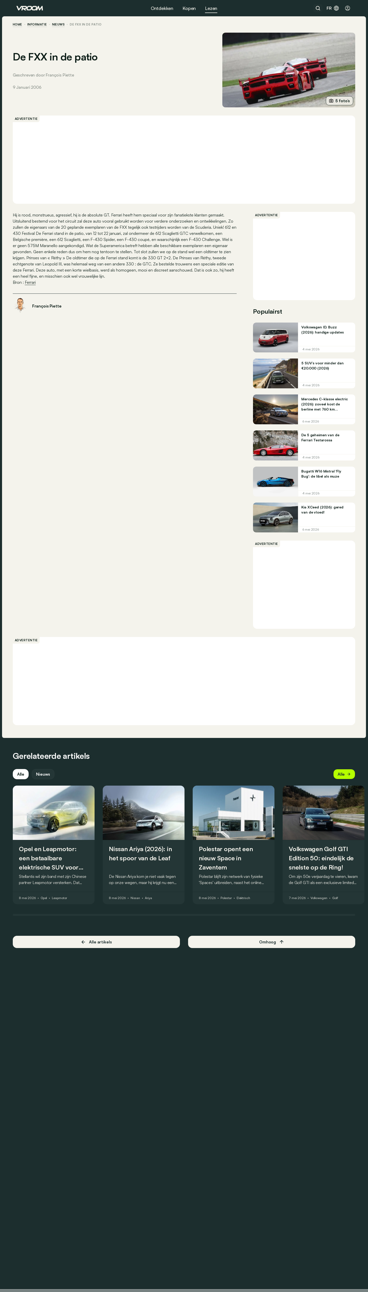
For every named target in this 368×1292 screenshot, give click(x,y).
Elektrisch (247, 905)
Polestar (229, 905)
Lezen (211, 8)
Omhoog (269, 949)
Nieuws (47, 781)
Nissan (139, 905)
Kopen (189, 8)
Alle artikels (98, 949)
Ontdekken (162, 8)
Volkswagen (322, 905)
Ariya (151, 905)
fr (333, 8)
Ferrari (33, 282)
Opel (47, 905)
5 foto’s (336, 100)
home (21, 24)
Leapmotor (63, 905)
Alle (24, 781)
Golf (339, 905)
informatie (41, 24)
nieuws (62, 24)
